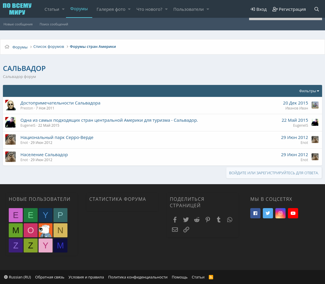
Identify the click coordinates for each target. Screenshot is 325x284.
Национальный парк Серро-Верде (56, 137)
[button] (63, 9)
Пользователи (188, 9)
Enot (24, 142)
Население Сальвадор (44, 154)
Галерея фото (111, 9)
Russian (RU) (17, 277)
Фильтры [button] (307, 90)
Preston (26, 108)
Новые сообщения (18, 24)
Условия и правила (86, 277)
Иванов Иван (296, 108)
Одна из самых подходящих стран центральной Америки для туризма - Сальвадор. (109, 120)
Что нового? (149, 9)
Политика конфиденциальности (137, 277)
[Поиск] (316, 9)
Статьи (52, 9)
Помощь (179, 277)
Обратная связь (49, 277)
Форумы (79, 8)
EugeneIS (27, 125)
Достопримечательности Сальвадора (60, 103)
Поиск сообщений (54, 24)
